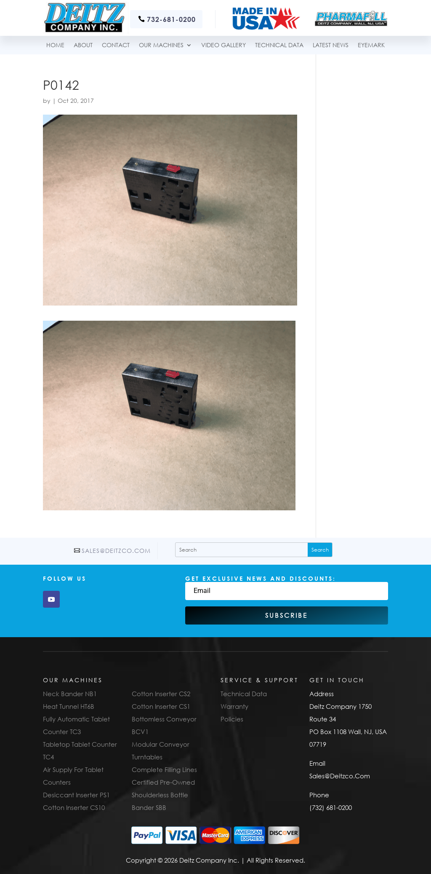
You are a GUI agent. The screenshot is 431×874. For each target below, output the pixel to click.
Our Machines (161, 45)
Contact (116, 45)
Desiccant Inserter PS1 (76, 795)
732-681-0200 (171, 19)
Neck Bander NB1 (70, 693)
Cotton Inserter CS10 (74, 807)
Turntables (147, 757)
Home (55, 45)
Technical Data (244, 693)
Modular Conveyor (160, 744)
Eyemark (371, 45)
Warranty (234, 706)
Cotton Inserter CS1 (161, 706)
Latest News (331, 45)
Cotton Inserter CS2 (161, 693)
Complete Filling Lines (164, 769)
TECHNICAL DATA (279, 45)
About (83, 45)
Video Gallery (223, 45)
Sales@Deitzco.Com (116, 550)
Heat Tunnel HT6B (68, 706)
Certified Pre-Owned (163, 782)
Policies (232, 719)
